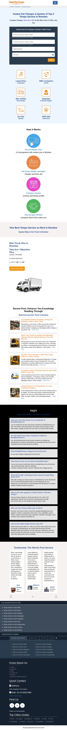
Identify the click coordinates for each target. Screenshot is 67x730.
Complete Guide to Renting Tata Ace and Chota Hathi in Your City (39, 371)
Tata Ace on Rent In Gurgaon (43, 647)
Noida (45, 719)
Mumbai (37, 719)
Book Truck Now (17, 269)
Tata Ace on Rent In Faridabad (44, 649)
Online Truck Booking (15, 696)
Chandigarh (40, 721)
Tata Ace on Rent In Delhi (19, 644)
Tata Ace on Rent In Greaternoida (44, 655)
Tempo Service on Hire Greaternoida (14, 624)
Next (51, 60)
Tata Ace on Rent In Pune (19, 647)
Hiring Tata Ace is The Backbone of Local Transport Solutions (36, 387)
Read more (35, 330)
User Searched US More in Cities (11, 602)
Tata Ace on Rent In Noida (19, 652)
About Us (13, 669)
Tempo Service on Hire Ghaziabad (13, 616)
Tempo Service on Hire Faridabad (13, 619)
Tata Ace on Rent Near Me (18, 676)
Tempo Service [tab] (55, 638)
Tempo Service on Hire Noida (12, 610)
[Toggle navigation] (55, 2)
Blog (12, 671)
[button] (32, 597)
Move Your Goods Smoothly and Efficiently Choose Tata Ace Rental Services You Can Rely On (37, 337)
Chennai (30, 721)
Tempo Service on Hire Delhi (11, 607)
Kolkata (23, 721)
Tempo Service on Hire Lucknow (12, 627)
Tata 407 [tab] (43, 638)
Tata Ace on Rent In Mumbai (43, 644)
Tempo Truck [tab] (32, 638)
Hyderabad (14, 721)
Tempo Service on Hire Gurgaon (12, 613)
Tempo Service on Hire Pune (11, 621)
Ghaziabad (50, 721)
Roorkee (17, 6)
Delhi (12, 719)
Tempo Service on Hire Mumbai (12, 630)
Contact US (14, 673)
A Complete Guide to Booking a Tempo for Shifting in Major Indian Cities (37, 320)
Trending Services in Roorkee (10, 634)
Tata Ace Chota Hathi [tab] (18, 638)
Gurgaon (19, 719)
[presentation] (11, 596)
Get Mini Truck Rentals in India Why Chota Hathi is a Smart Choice (37, 356)
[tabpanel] (33, 616)
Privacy (13, 674)
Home (11, 6)
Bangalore (29, 719)
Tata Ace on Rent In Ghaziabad (44, 652)
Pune (51, 719)
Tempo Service (26, 6)
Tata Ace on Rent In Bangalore (20, 649)
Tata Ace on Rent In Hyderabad (20, 655)
